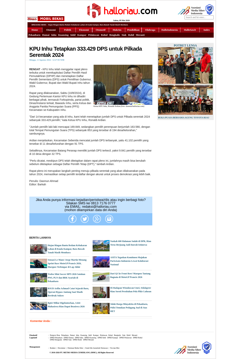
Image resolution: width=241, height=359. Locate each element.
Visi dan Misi (114, 348)
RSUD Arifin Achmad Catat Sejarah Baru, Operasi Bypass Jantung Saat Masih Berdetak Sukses (68, 292)
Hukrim (117, 29)
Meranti (140, 34)
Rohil (131, 34)
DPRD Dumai (69, 338)
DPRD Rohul (137, 338)
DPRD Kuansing (90, 338)
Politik (67, 29)
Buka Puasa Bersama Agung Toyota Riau (183, 117)
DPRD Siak (67, 340)
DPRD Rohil (77, 340)
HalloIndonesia (169, 29)
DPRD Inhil (102, 338)
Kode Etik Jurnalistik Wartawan (96, 348)
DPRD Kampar (112, 338)
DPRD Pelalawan (125, 338)
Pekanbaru (34, 34)
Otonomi (51, 29)
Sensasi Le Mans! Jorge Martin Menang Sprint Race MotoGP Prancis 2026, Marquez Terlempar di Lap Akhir (67, 263)
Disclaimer (62, 348)
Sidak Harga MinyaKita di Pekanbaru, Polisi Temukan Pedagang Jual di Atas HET (129, 308)
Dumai (46, 34)
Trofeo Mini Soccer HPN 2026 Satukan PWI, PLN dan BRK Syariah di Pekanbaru (66, 278)
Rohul (104, 34)
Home (35, 29)
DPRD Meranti (88, 340)
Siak (124, 34)
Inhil (73, 34)
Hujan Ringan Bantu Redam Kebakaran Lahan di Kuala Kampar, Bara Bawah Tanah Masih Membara (67, 249)
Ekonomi (84, 29)
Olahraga (150, 29)
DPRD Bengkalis (56, 340)
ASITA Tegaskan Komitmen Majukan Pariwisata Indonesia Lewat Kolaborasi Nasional (129, 261)
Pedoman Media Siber (75, 348)
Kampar (81, 34)
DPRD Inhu (79, 338)
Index (207, 29)
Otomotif (100, 29)
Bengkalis (114, 34)
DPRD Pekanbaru (56, 338)
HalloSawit (190, 29)
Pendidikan (133, 29)
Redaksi (53, 348)
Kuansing (63, 34)
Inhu (53, 34)
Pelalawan (93, 34)
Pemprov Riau (55, 335)
